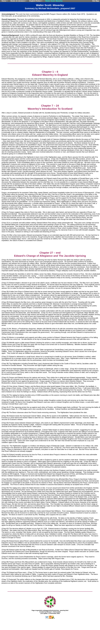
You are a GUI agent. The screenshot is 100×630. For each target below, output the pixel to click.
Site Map (95, 1)
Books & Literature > (18, 1)
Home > (4, 1)
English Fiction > (35, 1)
